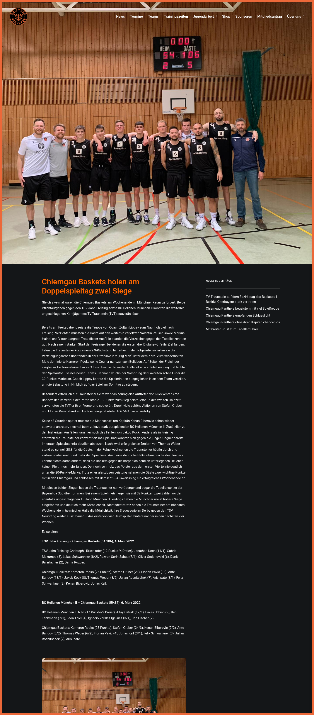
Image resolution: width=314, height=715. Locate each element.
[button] (114, 515)
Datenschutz (166, 686)
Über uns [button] (295, 16)
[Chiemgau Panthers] (18, 16)
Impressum (147, 686)
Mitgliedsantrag (269, 16)
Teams (153, 16)
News (120, 16)
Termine (136, 16)
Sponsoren (243, 16)
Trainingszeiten (176, 16)
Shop (226, 16)
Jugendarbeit (205, 16)
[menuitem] (121, 16)
